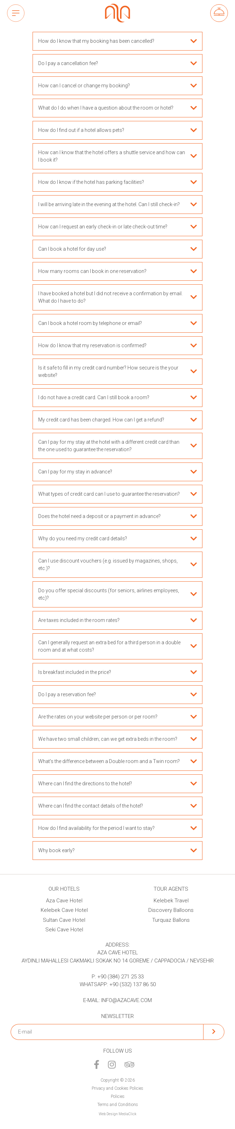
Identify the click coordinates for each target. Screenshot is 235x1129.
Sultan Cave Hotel (64, 920)
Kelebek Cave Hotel (64, 910)
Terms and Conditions (117, 1104)
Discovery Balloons (171, 910)
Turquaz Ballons (171, 920)
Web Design (108, 1114)
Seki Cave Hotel (64, 929)
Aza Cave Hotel (64, 900)
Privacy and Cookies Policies (117, 1088)
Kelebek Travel (171, 900)
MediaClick (127, 1114)
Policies (118, 1096)
